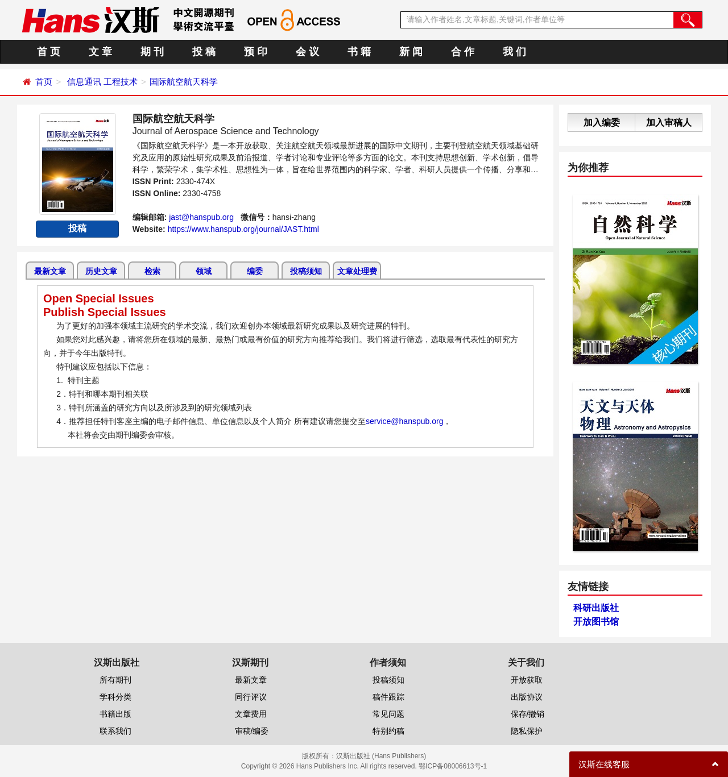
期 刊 (152, 51)
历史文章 (101, 271)
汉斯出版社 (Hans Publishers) (381, 756)
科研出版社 (596, 608)
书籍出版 (115, 713)
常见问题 (388, 713)
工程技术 (121, 81)
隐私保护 (527, 731)
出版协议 (527, 696)
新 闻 (411, 51)
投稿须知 (306, 271)
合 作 (462, 51)
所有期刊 (115, 679)
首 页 (48, 51)
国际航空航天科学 (184, 81)
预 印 (255, 51)
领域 (204, 271)
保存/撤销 (528, 713)
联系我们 (115, 731)
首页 (43, 81)
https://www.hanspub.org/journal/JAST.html (243, 229)
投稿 (77, 228)
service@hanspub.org (404, 421)
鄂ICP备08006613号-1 (453, 766)
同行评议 (251, 696)
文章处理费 (357, 271)
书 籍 (359, 51)
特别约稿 (388, 731)
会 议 (307, 51)
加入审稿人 (669, 122)
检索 (152, 271)
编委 (255, 271)
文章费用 (251, 713)
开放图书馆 (596, 621)
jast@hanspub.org (201, 217)
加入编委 (602, 122)
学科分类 (115, 696)
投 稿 (204, 51)
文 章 (100, 51)
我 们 (514, 51)
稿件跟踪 (388, 696)
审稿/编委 (252, 731)
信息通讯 (84, 81)
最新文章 (50, 271)
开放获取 (527, 679)
